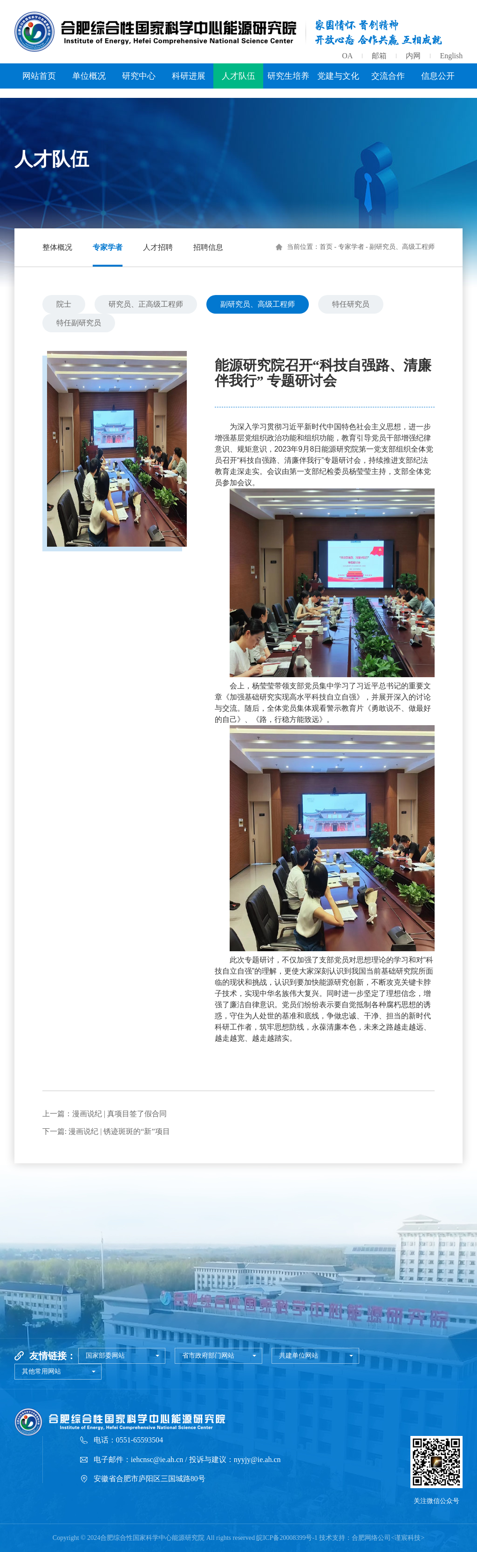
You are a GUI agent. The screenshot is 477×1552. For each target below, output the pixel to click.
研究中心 (139, 76)
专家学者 (108, 247)
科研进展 (188, 76)
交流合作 (388, 76)
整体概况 (57, 247)
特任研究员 (350, 304)
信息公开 (438, 76)
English (451, 56)
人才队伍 (238, 76)
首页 (326, 246)
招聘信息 (208, 247)
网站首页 (39, 76)
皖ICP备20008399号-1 (286, 1537)
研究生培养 (288, 76)
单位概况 (89, 76)
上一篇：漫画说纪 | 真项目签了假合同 (104, 1114)
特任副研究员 (78, 323)
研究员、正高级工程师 (146, 304)
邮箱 (379, 56)
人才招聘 (158, 247)
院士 (63, 304)
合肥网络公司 (371, 1537)
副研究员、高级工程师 (257, 304)
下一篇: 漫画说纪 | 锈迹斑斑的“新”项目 (106, 1131)
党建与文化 (338, 76)
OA (347, 56)
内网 (413, 56)
